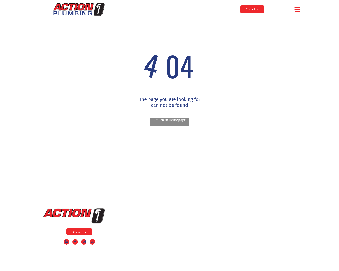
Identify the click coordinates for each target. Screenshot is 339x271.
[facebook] (75, 242)
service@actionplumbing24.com (286, 241)
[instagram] (83, 242)
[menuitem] (174, 216)
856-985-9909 (294, 217)
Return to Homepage (169, 120)
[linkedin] (66, 242)
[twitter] (92, 242)
